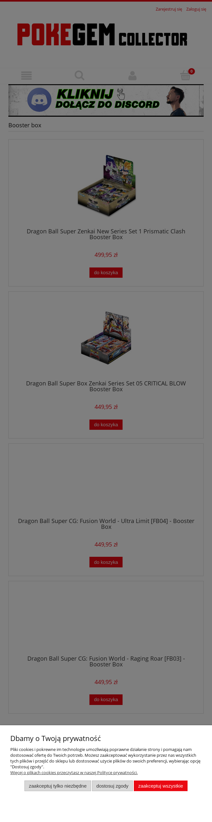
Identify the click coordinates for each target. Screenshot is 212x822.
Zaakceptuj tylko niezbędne (58, 786)
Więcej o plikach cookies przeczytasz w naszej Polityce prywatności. (74, 772)
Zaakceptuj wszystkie (160, 786)
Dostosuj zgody (113, 786)
